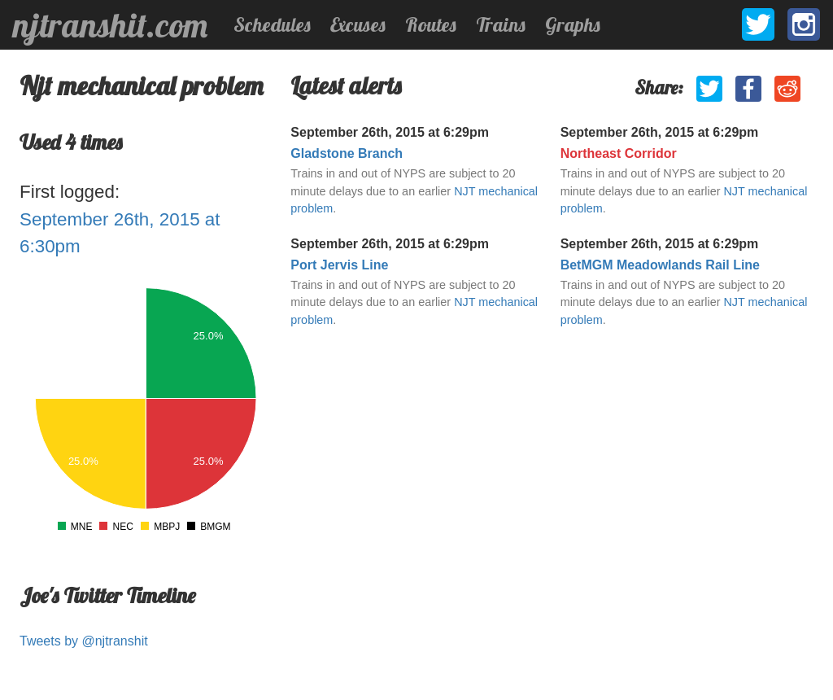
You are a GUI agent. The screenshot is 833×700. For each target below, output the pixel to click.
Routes (430, 24)
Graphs (572, 24)
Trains (501, 24)
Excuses (358, 24)
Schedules (272, 24)
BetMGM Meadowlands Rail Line (660, 265)
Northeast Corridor (618, 153)
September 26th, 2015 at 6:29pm (389, 132)
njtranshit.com (110, 25)
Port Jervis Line (339, 265)
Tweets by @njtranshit (84, 641)
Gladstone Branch (346, 153)
